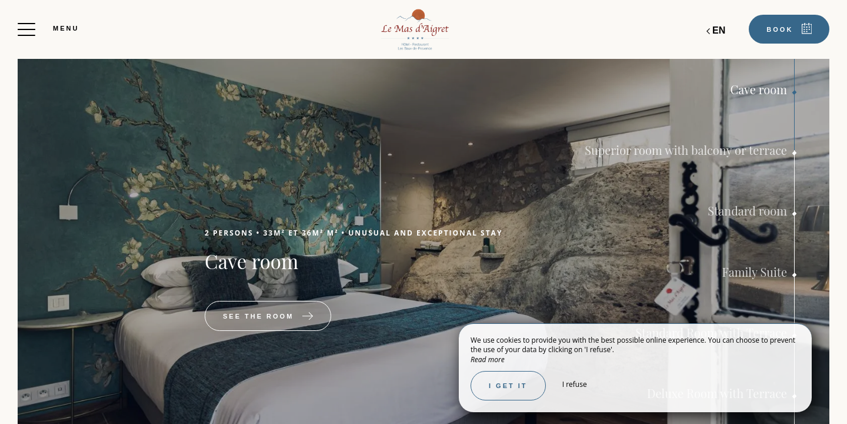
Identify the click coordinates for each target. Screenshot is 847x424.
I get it (508, 385)
